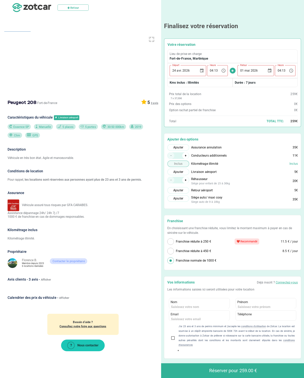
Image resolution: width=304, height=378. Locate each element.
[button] (95, 62)
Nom (174, 302)
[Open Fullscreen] (151, 38)
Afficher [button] (46, 279)
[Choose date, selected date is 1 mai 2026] (270, 71)
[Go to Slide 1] (17, 49)
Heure (213, 65)
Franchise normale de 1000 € (196, 260)
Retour (73, 7)
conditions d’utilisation (253, 326)
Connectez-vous (287, 282)
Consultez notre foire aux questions (83, 326)
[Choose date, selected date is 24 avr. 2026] (202, 71)
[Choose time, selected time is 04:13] (223, 71)
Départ (175, 65)
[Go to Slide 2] (17, 91)
